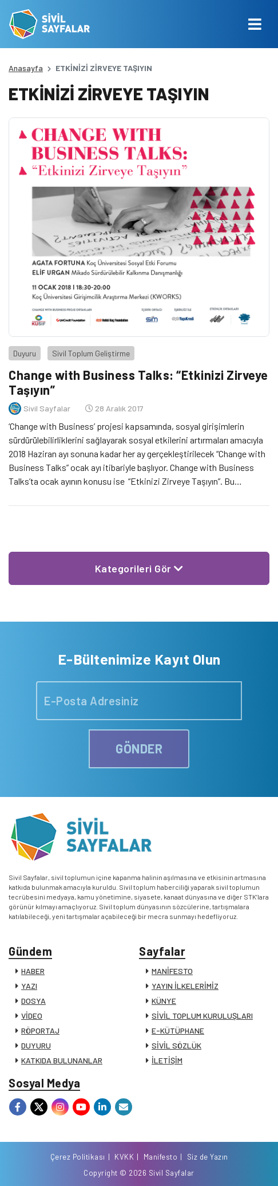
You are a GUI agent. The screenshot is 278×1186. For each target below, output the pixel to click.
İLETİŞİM (167, 1060)
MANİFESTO (172, 971)
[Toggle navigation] (255, 24)
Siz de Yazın (207, 1156)
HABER (33, 971)
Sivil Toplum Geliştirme (91, 353)
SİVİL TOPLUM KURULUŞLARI (202, 1015)
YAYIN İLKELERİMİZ (185, 986)
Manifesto (161, 1156)
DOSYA (33, 1001)
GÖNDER (139, 748)
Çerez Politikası (77, 1156)
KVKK (124, 1156)
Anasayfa (26, 68)
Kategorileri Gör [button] (139, 568)
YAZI (29, 986)
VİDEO (31, 1015)
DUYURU (36, 1045)
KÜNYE (164, 1001)
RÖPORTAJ (40, 1030)
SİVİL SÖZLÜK (176, 1045)
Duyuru (24, 353)
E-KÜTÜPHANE (178, 1030)
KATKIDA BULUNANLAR (61, 1060)
